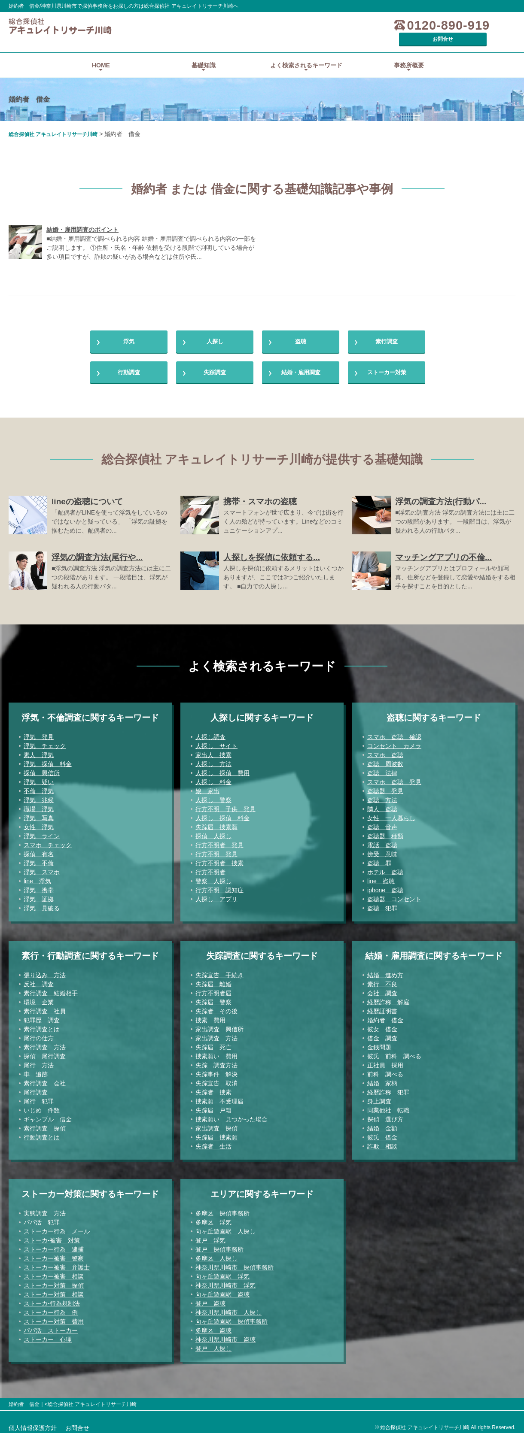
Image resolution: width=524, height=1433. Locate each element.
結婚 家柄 (382, 1079)
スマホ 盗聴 (385, 751)
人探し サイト (216, 742)
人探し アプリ (216, 895)
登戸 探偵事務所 (219, 1245)
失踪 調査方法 (216, 1061)
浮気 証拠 (39, 895)
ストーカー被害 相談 (54, 1272)
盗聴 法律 (382, 769)
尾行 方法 (39, 1061)
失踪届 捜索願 (216, 823)
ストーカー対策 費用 (54, 1317)
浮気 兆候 (39, 796)
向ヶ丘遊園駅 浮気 (222, 1272)
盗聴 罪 (379, 859)
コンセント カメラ (394, 742)
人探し (215, 331)
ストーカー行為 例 (51, 1308)
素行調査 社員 (45, 1007)
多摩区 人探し (216, 1254)
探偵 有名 (39, 850)
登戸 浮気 (210, 1236)
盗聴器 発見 (385, 787)
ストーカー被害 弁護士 (57, 1263)
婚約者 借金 (385, 1016)
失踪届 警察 (213, 998)
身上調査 (379, 1097)
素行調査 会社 (45, 1079)
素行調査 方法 (45, 1043)
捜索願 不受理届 (219, 1097)
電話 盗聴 (382, 841)
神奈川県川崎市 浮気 (225, 1281)
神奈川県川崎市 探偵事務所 (234, 1263)
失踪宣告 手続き (219, 971)
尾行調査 (36, 1088)
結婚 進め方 (385, 971)
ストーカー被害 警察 (54, 1254)
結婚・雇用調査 (301, 366)
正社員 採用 (385, 1061)
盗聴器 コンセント (394, 895)
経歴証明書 (382, 1007)
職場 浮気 (39, 805)
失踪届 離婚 (213, 980)
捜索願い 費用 (216, 1052)
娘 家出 (207, 787)
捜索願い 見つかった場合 (231, 1115)
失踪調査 (215, 366)
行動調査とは (42, 1133)
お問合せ (483, 25)
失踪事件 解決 (216, 1070)
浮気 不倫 (39, 859)
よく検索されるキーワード (306, 53)
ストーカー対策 (387, 366)
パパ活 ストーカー (51, 1326)
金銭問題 (379, 1043)
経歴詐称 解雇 (388, 998)
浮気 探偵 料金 (48, 760)
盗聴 (301, 331)
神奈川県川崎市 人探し (228, 1308)
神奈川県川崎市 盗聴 (225, 1335)
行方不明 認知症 (219, 886)
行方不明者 (210, 868)
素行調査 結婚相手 (51, 989)
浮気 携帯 (39, 886)
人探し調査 (210, 733)
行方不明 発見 (216, 850)
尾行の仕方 (39, 1034)
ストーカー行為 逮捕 (54, 1245)
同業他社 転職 (388, 1106)
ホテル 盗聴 (385, 868)
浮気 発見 (39, 733)
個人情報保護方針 (33, 1424)
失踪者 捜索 (213, 1088)
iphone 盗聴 (385, 886)
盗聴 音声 (382, 823)
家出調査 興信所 (219, 1025)
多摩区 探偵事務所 (222, 1209)
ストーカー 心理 (48, 1335)
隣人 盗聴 (382, 805)
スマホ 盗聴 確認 (394, 733)
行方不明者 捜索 (219, 859)
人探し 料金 (213, 778)
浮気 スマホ (42, 868)
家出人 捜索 (213, 751)
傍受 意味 (382, 850)
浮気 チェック (45, 742)
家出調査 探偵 (216, 1124)
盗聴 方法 (382, 796)
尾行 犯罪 (39, 1097)
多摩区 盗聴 (213, 1326)
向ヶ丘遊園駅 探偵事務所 (231, 1317)
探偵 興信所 (42, 769)
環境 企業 (39, 998)
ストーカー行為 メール (57, 1227)
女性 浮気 (39, 823)
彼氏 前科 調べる (394, 1052)
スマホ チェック (48, 841)
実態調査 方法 (45, 1209)
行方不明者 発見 (219, 841)
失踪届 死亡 (213, 1043)
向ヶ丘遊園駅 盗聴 (222, 1290)
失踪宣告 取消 (216, 1079)
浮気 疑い (39, 778)
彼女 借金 (382, 1025)
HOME (101, 53)
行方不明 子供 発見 (225, 805)
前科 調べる (385, 1070)
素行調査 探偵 (45, 1124)
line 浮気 (37, 877)
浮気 (129, 331)
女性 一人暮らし (391, 814)
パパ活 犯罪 (42, 1218)
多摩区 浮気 (213, 1218)
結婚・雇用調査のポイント (82, 217)
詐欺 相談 (382, 1142)
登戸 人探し (213, 1344)
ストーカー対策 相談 (54, 1290)
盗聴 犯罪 (382, 904)
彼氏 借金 (382, 1133)
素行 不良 (382, 980)
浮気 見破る (42, 904)
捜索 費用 (210, 1016)
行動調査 (129, 366)
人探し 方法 (213, 760)
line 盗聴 (381, 877)
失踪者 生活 (213, 1142)
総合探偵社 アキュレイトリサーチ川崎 (53, 122)
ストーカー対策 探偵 (54, 1281)
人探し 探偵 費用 (222, 769)
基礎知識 (204, 53)
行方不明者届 (213, 989)
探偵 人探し (213, 832)
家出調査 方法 (216, 1034)
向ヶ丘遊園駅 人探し (225, 1227)
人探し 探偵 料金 (222, 814)
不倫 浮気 (39, 787)
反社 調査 (39, 980)
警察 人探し (213, 877)
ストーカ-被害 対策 (52, 1236)
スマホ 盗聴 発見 (394, 778)
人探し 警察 (213, 796)
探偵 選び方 (385, 1115)
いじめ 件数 (42, 1106)
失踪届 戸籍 (213, 1106)
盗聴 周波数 (385, 760)
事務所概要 (409, 53)
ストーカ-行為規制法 (52, 1299)
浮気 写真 (39, 814)
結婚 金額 (382, 1124)
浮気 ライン (42, 832)
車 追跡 (36, 1070)
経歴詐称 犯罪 (388, 1088)
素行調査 (387, 331)
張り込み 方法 (45, 971)
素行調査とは (42, 1025)
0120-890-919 (400, 25)
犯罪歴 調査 (42, 1016)
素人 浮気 (39, 751)
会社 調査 (382, 989)
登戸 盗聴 (210, 1299)
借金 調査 (382, 1034)
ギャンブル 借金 (48, 1115)
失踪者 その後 (216, 1007)
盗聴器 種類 (385, 832)
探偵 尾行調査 (45, 1052)
